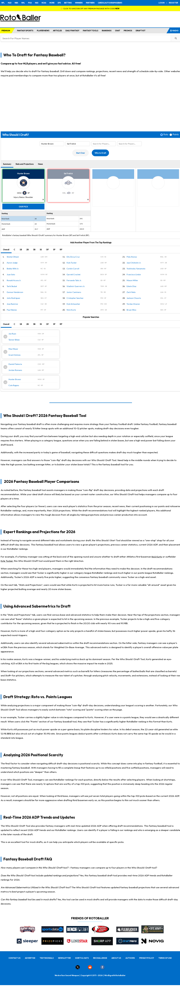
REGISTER (173, 3)
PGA (30, 3)
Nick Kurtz (157, 556)
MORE (51, 3)
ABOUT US (116, 958)
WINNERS (79, 3)
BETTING (68, 3)
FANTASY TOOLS (90, 30)
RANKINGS (106, 30)
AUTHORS (130, 958)
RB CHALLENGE (100, 958)
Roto (165, 134)
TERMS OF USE (165, 958)
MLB (9, 3)
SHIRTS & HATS (82, 958)
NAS (36, 3)
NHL (23, 3)
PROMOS (128, 30)
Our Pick (23, 206)
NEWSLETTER (64, 958)
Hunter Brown (23, 173)
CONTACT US (15, 958)
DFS (59, 3)
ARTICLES (57, 30)
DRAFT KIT (140, 30)
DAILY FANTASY (72, 30)
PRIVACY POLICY (146, 958)
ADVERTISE (30, 958)
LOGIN (162, 3)
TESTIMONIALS (47, 958)
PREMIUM (6, 30)
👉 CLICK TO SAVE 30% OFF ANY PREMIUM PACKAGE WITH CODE (90, 8)
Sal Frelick (68, 173)
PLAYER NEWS (43, 30)
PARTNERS (90, 3)
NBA (16, 3)
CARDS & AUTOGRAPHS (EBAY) (110, 3)
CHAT (117, 30)
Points (176, 134)
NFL (3, 3)
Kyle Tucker (7, 560)
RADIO (174, 30)
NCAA (44, 3)
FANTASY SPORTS (25, 30)
